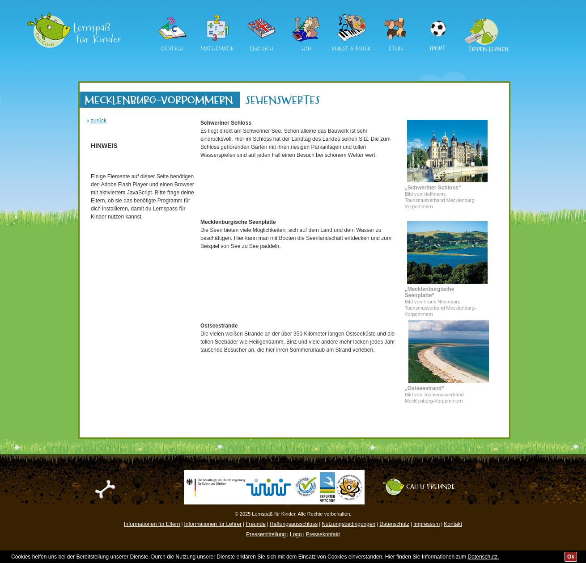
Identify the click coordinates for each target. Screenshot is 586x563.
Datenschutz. (483, 557)
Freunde (256, 524)
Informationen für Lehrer (213, 524)
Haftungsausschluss (294, 524)
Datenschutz (394, 524)
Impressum (426, 524)
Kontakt (453, 524)
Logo (296, 534)
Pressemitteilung (266, 534)
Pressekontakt (323, 534)
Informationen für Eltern (152, 524)
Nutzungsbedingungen (348, 524)
